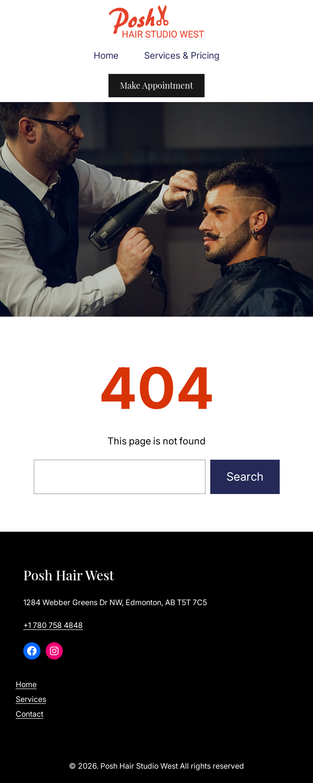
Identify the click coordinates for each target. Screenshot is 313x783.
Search (245, 477)
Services (31, 699)
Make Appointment (156, 85)
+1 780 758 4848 (53, 625)
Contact (29, 714)
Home (26, 684)
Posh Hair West (68, 575)
